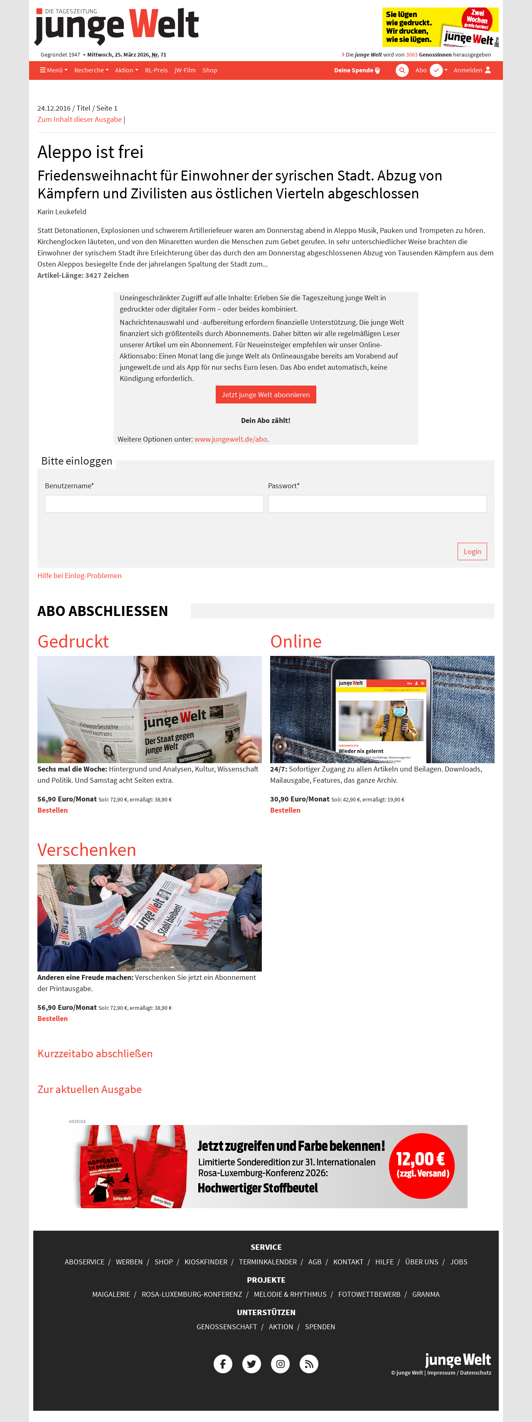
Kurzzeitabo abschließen (95, 1053)
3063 (412, 54)
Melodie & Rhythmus (290, 1294)
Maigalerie (111, 1294)
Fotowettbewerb (369, 1294)
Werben (129, 1261)
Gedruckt (73, 641)
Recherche (89, 70)
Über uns (421, 1261)
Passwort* (284, 485)
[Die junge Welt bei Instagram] (280, 1363)
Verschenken (87, 849)
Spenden (320, 1326)
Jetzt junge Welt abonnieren (266, 394)
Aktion (124, 70)
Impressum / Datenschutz (459, 1372)
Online (296, 641)
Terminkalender (268, 1261)
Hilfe (384, 1261)
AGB (315, 1261)
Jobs (459, 1261)
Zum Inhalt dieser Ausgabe (79, 119)
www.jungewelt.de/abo (231, 439)
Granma (426, 1294)
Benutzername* (69, 485)
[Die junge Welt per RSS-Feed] (309, 1363)
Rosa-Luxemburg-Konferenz (192, 1294)
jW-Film (185, 70)
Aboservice (84, 1261)
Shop (209, 70)
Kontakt (348, 1261)
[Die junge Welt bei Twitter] (251, 1363)
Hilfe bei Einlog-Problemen (79, 575)
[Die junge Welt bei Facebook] (222, 1363)
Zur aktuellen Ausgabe (89, 1089)
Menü (51, 70)
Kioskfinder (206, 1261)
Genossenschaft (227, 1326)
